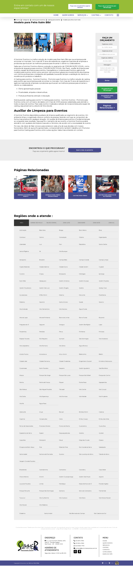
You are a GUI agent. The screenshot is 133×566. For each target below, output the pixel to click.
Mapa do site (107, 554)
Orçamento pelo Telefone (107, 97)
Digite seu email (107, 51)
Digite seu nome (107, 44)
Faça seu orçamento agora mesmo (80, 7)
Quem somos (68, 16)
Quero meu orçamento (84, 150)
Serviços (82, 16)
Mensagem (107, 65)
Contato (109, 16)
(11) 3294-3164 (79, 541)
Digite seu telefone (107, 58)
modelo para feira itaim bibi (71, 20)
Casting (95, 16)
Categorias (25, 20)
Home (56, 16)
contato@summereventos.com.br (85, 548)
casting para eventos (38, 20)
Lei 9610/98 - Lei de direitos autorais (82, 529)
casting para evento (54, 20)
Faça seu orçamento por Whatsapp (107, 7)
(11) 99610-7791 (79, 546)
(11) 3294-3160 (79, 543)
